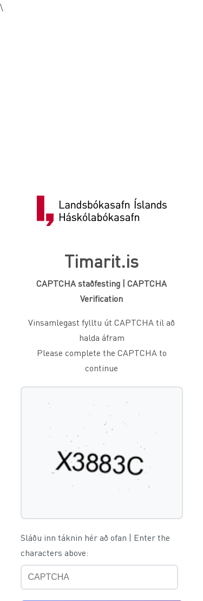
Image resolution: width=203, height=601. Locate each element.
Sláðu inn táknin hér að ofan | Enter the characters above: (95, 545)
